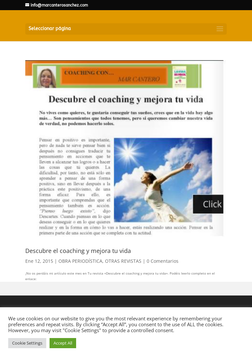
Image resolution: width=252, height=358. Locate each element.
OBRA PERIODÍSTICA (80, 261)
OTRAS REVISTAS (123, 261)
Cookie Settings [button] (27, 343)
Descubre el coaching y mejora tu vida (78, 251)
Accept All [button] (62, 343)
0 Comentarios (162, 261)
